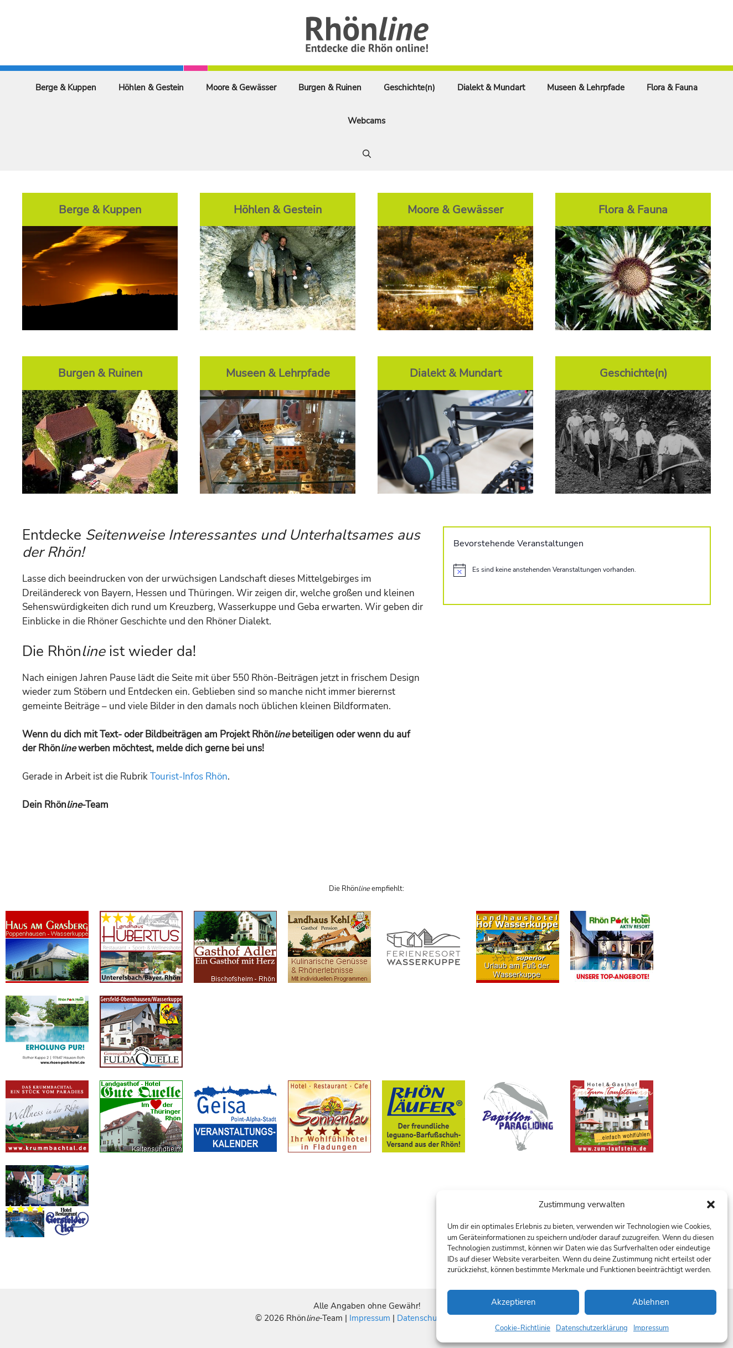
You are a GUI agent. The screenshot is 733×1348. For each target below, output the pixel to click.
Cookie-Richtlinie (522, 1328)
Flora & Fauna (672, 87)
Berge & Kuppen (65, 87)
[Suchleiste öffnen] (367, 154)
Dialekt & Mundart (491, 87)
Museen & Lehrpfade (585, 87)
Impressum (651, 1328)
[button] (710, 1204)
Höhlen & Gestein (151, 87)
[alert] (576, 570)
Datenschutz (420, 1318)
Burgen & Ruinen (330, 87)
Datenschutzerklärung (592, 1328)
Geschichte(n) (409, 87)
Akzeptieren (513, 1302)
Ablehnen (650, 1302)
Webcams (366, 120)
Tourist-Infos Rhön (189, 776)
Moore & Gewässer (241, 87)
